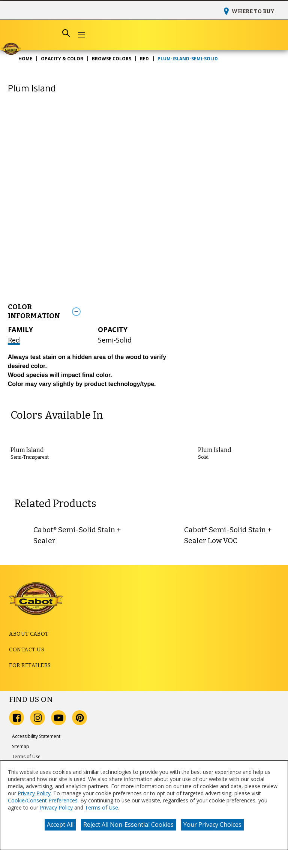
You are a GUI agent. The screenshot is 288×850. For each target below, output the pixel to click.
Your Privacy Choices (212, 824)
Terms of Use (101, 807)
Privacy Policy (34, 793)
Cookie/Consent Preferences (43, 800)
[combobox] (41, 33)
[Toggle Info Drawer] (174, 311)
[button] (81, 35)
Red (14, 339)
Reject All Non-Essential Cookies (128, 824)
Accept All (60, 824)
